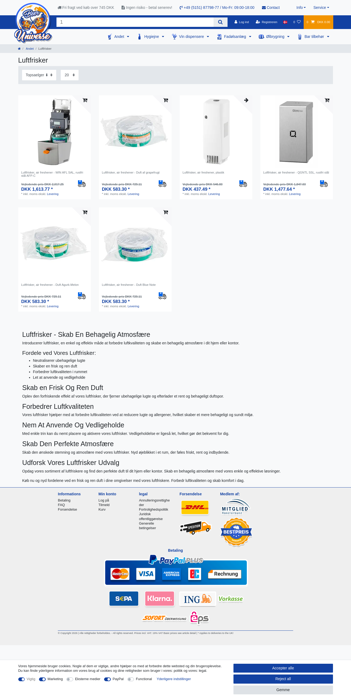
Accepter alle (283, 668)
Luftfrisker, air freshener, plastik (203, 172)
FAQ (61, 505)
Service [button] (319, 7)
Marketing (55, 679)
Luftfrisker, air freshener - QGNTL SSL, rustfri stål (296, 172)
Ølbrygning (276, 36)
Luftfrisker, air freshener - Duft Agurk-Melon (50, 284)
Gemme (283, 690)
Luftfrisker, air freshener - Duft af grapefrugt (131, 172)
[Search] (220, 22)
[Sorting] (39, 75)
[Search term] (135, 22)
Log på (103, 500)
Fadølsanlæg (235, 36)
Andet (119, 36)
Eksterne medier (87, 679)
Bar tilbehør (314, 36)
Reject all (283, 679)
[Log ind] (242, 22)
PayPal (118, 679)
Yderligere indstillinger (174, 679)
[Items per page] (70, 75)
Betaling (64, 500)
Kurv (102, 509)
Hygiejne (152, 36)
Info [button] (299, 7)
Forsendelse (67, 509)
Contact (271, 7)
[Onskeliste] (297, 22)
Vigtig (31, 679)
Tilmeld (103, 505)
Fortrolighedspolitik (153, 509)
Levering (52, 194)
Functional (144, 679)
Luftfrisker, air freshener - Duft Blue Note (129, 284)
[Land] (285, 22)
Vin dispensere (192, 36)
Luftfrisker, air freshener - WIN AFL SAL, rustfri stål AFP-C (52, 174)
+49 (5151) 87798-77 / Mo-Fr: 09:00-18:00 (217, 7)
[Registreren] (266, 22)
